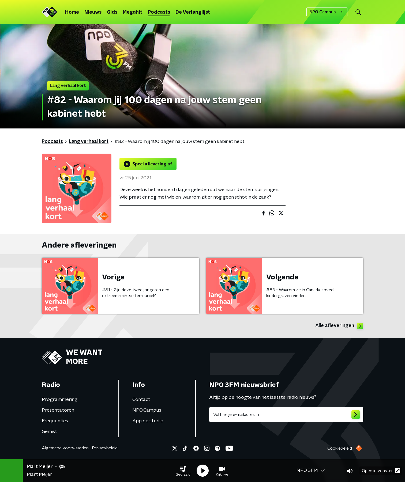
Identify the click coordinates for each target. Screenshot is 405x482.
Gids (112, 12)
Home (72, 12)
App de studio (147, 421)
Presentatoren (58, 410)
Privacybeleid (105, 448)
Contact (141, 399)
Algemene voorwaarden (65, 448)
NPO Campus (326, 12)
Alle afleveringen (339, 326)
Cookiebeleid (339, 448)
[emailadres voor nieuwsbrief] (286, 414)
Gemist (49, 431)
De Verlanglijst (192, 12)
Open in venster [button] (381, 470)
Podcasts (159, 12)
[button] (183, 470)
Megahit (132, 12)
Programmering (59, 399)
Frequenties (55, 421)
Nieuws (93, 12)
